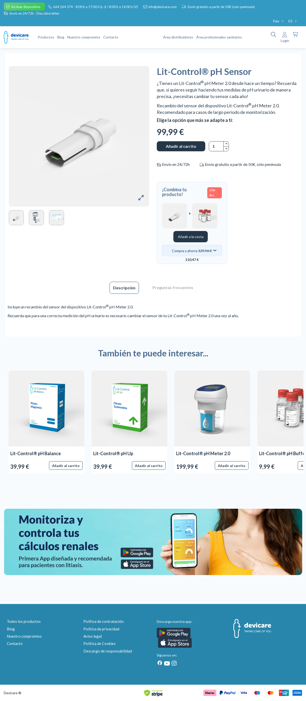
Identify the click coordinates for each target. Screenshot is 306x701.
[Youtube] (167, 663)
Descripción (124, 287)
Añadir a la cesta (190, 237)
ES (293, 21)
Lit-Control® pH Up (113, 453)
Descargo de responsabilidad (107, 651)
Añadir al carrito (181, 146)
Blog (11, 629)
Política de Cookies (99, 643)
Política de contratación (103, 621)
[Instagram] (173, 663)
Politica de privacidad (101, 629)
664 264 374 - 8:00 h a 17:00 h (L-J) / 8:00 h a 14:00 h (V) (96, 7)
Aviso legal (92, 636)
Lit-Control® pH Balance (35, 453)
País (279, 21)
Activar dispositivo (26, 7)
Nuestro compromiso (24, 636)
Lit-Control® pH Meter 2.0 (203, 453)
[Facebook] (160, 663)
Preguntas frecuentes (172, 287)
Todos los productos (24, 621)
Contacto (15, 643)
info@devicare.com (162, 7)
